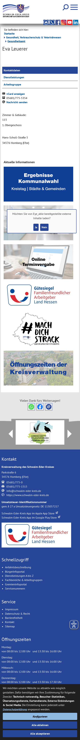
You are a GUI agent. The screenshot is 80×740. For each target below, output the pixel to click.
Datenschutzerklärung (15, 709)
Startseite (9, 33)
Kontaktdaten (12, 70)
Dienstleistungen (14, 77)
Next (71, 434)
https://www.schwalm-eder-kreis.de (27, 495)
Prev (8, 434)
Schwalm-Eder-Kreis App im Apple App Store (30, 513)
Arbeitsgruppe (12, 84)
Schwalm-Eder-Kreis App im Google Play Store (31, 517)
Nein (44, 227)
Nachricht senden (16, 102)
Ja (36, 227)
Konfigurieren (40, 716)
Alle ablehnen (40, 725)
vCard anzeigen (15, 94)
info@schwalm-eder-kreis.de (23, 491)
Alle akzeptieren (40, 733)
